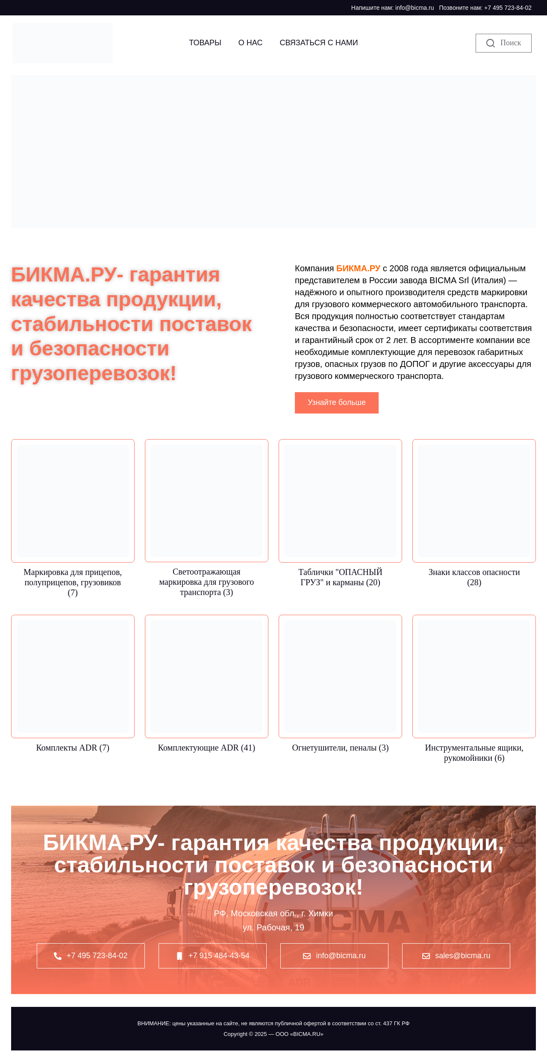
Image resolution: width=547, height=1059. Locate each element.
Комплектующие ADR (207, 747)
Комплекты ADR (72, 747)
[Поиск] (504, 43)
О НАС (250, 42)
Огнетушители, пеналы (340, 747)
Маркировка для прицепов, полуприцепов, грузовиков (73, 582)
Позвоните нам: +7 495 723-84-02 (485, 7)
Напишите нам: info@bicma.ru (392, 7)
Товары (205, 42)
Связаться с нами (318, 42)
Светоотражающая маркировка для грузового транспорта (206, 582)
